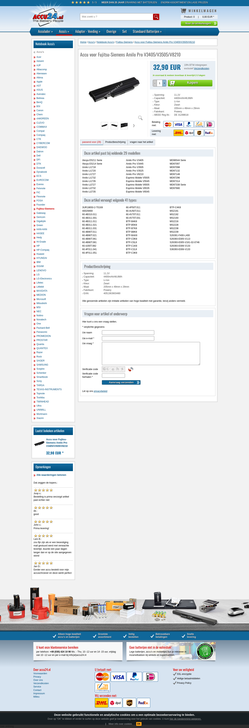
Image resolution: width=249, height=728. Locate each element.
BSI (38, 106)
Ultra (38, 405)
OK (139, 724)
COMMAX (41, 127)
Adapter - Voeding (87, 31)
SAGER (40, 360)
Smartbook (42, 377)
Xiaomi (40, 418)
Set (124, 31)
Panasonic (41, 332)
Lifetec (39, 282)
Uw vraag (88, 343)
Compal (40, 131)
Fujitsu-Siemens (45, 208)
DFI (38, 159)
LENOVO (41, 270)
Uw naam (87, 332)
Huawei (40, 254)
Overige (111, 31)
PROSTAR (42, 340)
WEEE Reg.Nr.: (162, 115)
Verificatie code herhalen (90, 375)
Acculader (45, 31)
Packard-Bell (43, 328)
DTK (38, 163)
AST (38, 85)
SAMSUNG (42, 364)
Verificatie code (90, 369)
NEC (38, 311)
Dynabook (41, 172)
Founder (40, 204)
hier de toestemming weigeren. (185, 719)
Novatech (41, 319)
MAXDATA (41, 290)
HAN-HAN (41, 229)
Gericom (40, 217)
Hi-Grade (41, 241)
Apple (39, 81)
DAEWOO (41, 147)
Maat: (157, 108)
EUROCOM (42, 180)
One (38, 323)
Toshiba (40, 397)
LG (38, 274)
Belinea (40, 98)
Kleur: (157, 104)
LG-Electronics (44, 278)
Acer (38, 57)
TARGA (40, 385)
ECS (38, 176)
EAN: (86, 293)
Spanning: (159, 95)
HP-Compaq (42, 250)
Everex (40, 184)
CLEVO (40, 122)
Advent (40, 61)
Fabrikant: (159, 111)
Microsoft (41, 299)
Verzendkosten (201, 68)
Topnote (40, 393)
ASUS (39, 89)
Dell (38, 155)
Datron (39, 151)
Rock (39, 356)
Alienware (41, 73)
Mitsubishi (41, 303)
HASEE (40, 233)
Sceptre (40, 368)
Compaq (40, 135)
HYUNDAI (41, 258)
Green (39, 225)
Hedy (39, 237)
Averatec (41, 94)
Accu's (64, 31)
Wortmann (41, 414)
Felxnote (40, 188)
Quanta (40, 344)
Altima (39, 77)
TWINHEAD (42, 401)
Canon (39, 110)
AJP (38, 65)
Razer (39, 352)
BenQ (39, 102)
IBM (38, 262)
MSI (38, 307)
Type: (157, 101)
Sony (39, 381)
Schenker (41, 373)
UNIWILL (41, 409)
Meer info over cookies (120, 724)
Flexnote (40, 196)
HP (38, 245)
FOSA (39, 200)
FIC (38, 192)
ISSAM (40, 266)
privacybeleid (100, 391)
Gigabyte (41, 221)
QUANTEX (42, 348)
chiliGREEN (42, 118)
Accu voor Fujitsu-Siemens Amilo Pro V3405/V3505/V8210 (57, 442)
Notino (39, 315)
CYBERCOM (43, 143)
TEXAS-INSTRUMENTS (49, 389)
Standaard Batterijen (147, 31)
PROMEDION (43, 336)
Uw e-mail (88, 338)
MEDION (41, 295)
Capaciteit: (159, 98)
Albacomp (41, 69)
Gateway (41, 213)
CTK (38, 139)
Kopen (192, 83)
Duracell (40, 167)
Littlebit (40, 286)
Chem (39, 114)
